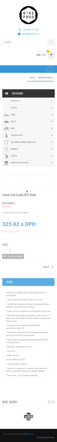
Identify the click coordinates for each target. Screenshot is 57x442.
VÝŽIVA (14, 156)
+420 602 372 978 (30, 30)
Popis (10, 283)
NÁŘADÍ (14, 149)
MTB (13, 128)
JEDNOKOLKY (17, 135)
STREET (14, 108)
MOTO (13, 121)
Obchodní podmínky (46, 437)
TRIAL (13, 115)
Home (32, 78)
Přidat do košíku (13, 257)
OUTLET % (15, 101)
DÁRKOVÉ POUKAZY (20, 163)
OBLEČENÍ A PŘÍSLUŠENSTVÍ (23, 142)
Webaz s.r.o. (28, 434)
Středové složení (45, 78)
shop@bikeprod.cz (30, 34)
